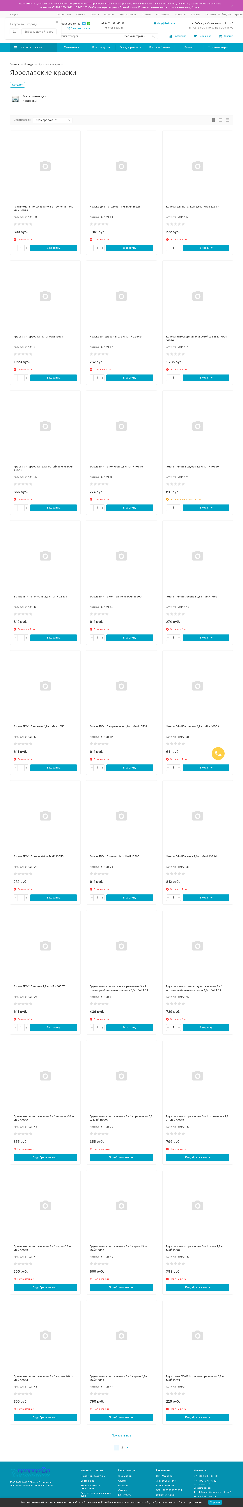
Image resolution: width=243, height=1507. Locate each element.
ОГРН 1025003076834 (169, 1490)
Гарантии (210, 14)
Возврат (109, 14)
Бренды (195, 14)
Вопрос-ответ (128, 14)
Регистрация (235, 14)
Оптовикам (162, 14)
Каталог (17, 84)
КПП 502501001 (165, 1485)
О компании (64, 14)
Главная (14, 64)
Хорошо (215, 1502)
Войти (222, 14)
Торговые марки (218, 47)
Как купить (124, 1495)
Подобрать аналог (45, 1157)
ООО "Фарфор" (164, 1476)
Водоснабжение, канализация (91, 1487)
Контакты (180, 14)
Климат (189, 47)
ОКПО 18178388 (165, 1495)
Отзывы (146, 14)
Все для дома (101, 47)
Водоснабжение (159, 47)
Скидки (80, 14)
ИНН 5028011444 (166, 1480)
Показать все (121, 1435)
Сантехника (71, 47)
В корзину (53, 247)
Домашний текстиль (93, 1476)
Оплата (95, 14)
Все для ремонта (130, 47)
